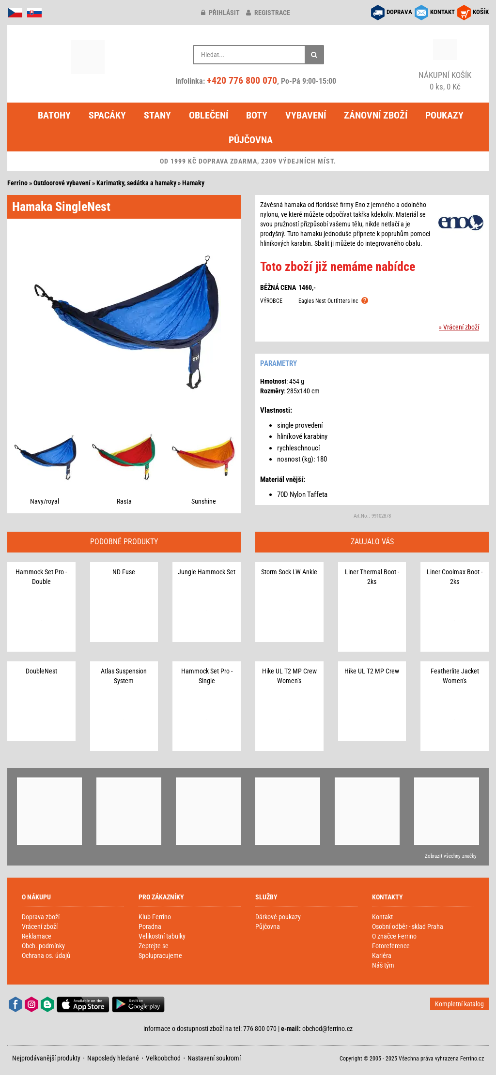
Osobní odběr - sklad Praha (407, 926)
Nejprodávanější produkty (46, 1058)
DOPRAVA (399, 11)
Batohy (54, 115)
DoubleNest (41, 671)
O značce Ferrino (394, 936)
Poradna (150, 926)
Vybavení (305, 115)
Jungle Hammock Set (206, 572)
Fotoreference (391, 946)
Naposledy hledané (113, 1058)
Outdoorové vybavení (62, 183)
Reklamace (36, 936)
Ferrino (17, 183)
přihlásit (220, 12)
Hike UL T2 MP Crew (371, 671)
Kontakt (382, 917)
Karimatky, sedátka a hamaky (136, 183)
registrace (268, 12)
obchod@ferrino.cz (327, 1028)
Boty (256, 115)
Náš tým (383, 965)
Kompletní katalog (459, 1004)
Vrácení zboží (40, 926)
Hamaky (193, 183)
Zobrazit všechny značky (451, 856)
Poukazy (444, 115)
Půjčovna (251, 140)
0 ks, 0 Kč (445, 80)
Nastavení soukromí (214, 1058)
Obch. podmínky (43, 946)
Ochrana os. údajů (46, 955)
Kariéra (381, 955)
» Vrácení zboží (459, 327)
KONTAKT (442, 11)
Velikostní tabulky (162, 936)
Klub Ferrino (155, 917)
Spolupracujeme (160, 955)
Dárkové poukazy (278, 917)
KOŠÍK (481, 11)
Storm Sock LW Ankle (289, 572)
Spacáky (107, 115)
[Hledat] (314, 54)
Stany (157, 115)
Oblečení (208, 115)
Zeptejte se (154, 946)
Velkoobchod (163, 1058)
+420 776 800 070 (242, 80)
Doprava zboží (41, 917)
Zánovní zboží (375, 115)
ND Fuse (123, 572)
